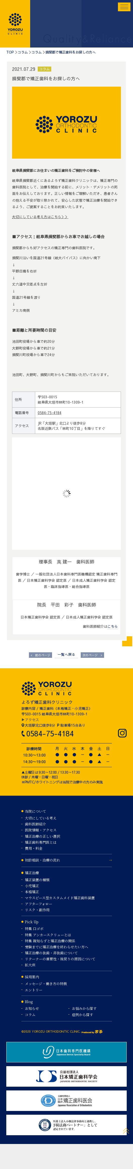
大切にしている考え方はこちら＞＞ (40, 216)
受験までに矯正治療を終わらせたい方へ (56, 947)
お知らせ (32, 1008)
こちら (112, 626)
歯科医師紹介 (35, 824)
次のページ (92, 655)
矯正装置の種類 (37, 880)
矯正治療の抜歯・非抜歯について (51, 953)
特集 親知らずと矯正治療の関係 (50, 941)
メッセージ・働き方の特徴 (46, 983)
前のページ (40, 655)
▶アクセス (30, 719)
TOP (10, 52)
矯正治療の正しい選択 (42, 836)
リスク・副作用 (37, 910)
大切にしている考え (41, 818)
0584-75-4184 (49, 412)
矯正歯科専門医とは (41, 842)
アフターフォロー (38, 904)
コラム (23, 52)
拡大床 (30, 965)
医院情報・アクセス (41, 830)
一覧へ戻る (66, 654)
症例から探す (82, 1014)
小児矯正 (32, 886)
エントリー (33, 990)
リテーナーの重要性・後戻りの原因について (60, 959)
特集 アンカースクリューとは (48, 935)
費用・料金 (33, 848)
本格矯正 (32, 892)
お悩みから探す (84, 1008)
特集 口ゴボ (34, 928)
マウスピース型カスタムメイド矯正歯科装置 (60, 898)
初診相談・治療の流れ (42, 859)
